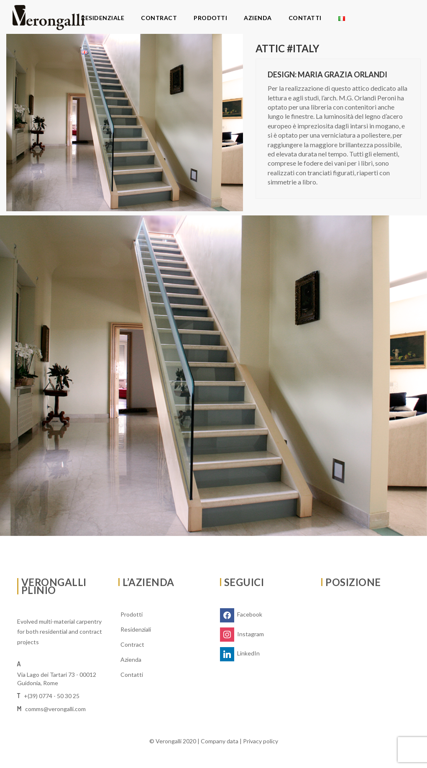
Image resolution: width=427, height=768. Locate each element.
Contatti (305, 17)
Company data (219, 741)
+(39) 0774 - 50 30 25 (51, 695)
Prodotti (210, 17)
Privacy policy (260, 741)
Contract (159, 17)
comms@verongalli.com (55, 708)
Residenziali (135, 629)
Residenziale (102, 17)
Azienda (258, 17)
